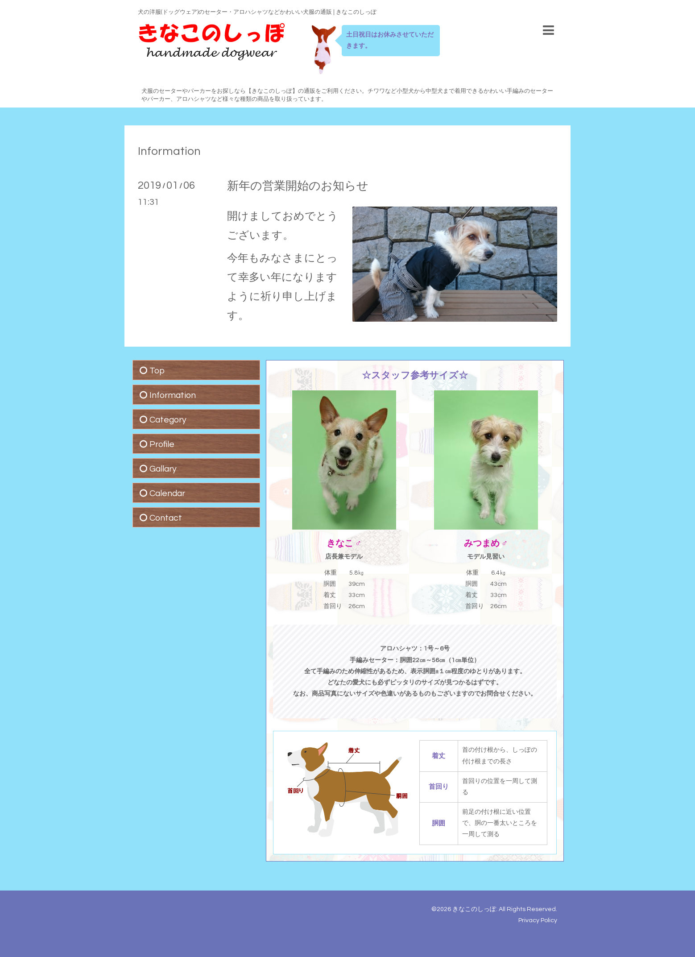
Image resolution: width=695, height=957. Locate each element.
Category (167, 419)
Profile (161, 444)
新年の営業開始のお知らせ (297, 186)
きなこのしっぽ (474, 909)
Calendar (167, 493)
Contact (165, 518)
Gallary (163, 468)
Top (157, 370)
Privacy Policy (537, 920)
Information (169, 151)
